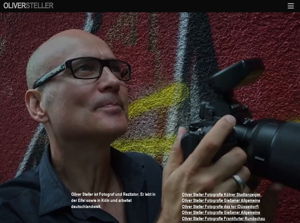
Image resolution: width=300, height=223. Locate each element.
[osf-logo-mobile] (28, 4)
